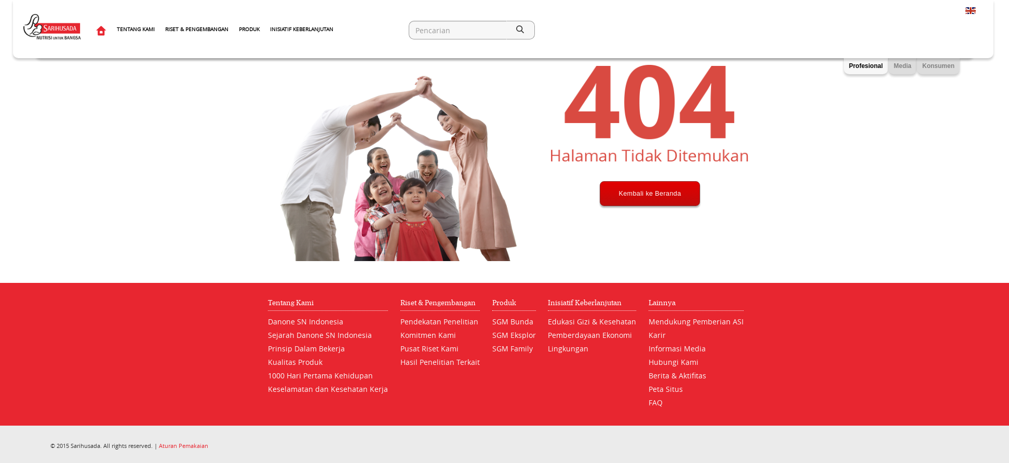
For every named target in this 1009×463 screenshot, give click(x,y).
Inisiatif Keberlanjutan (301, 29)
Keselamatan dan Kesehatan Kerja (328, 389)
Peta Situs (666, 389)
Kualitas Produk (295, 362)
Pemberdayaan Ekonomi (590, 335)
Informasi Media (677, 348)
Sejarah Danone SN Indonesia (320, 335)
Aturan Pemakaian (183, 446)
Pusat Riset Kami (429, 348)
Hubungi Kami (673, 362)
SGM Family (512, 348)
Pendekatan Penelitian (439, 321)
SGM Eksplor (514, 335)
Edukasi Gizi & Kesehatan (592, 321)
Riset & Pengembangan (196, 29)
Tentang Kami (136, 29)
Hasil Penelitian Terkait (440, 362)
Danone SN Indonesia (305, 321)
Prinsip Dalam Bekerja (306, 348)
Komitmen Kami (428, 335)
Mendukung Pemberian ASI (696, 321)
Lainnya (662, 303)
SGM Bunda (512, 321)
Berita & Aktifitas (677, 375)
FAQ (656, 402)
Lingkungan (568, 348)
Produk (249, 29)
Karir (657, 335)
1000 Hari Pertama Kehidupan (320, 375)
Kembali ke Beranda (649, 232)
